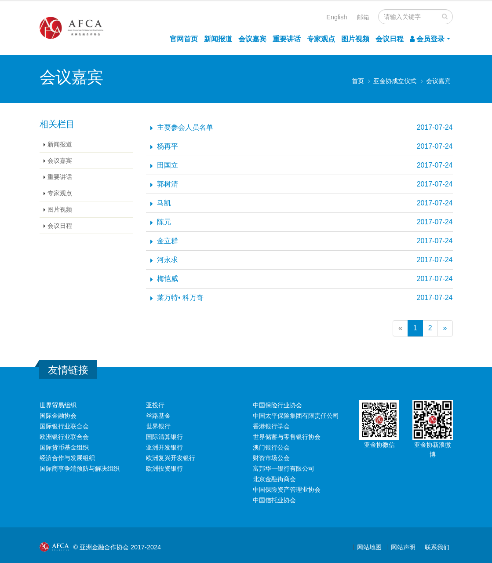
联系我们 (437, 547)
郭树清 (167, 184)
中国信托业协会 (274, 500)
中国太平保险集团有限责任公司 (296, 415)
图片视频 (355, 39)
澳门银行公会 (271, 447)
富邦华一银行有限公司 (283, 468)
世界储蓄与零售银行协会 (287, 436)
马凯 (164, 203)
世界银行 (158, 426)
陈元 (164, 222)
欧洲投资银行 (164, 468)
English (336, 17)
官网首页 (184, 39)
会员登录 (427, 39)
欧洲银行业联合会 (64, 436)
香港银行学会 (271, 426)
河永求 (167, 259)
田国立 (167, 165)
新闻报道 (218, 39)
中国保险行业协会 (277, 405)
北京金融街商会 (274, 479)
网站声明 (403, 547)
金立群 (167, 241)
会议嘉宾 (252, 39)
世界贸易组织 (58, 405)
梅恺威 (167, 278)
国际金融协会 (58, 415)
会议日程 (389, 39)
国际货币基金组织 (64, 447)
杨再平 (167, 146)
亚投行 (155, 405)
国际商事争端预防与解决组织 (80, 468)
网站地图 (369, 547)
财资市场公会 (271, 457)
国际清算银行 (164, 436)
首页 (358, 81)
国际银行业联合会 (64, 426)
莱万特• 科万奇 (180, 297)
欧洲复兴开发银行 (170, 457)
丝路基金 (158, 415)
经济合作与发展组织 (67, 457)
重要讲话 (287, 39)
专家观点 (321, 39)
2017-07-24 (435, 127)
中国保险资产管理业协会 (287, 489)
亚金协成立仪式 (394, 81)
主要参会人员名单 (185, 127)
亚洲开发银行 (164, 447)
